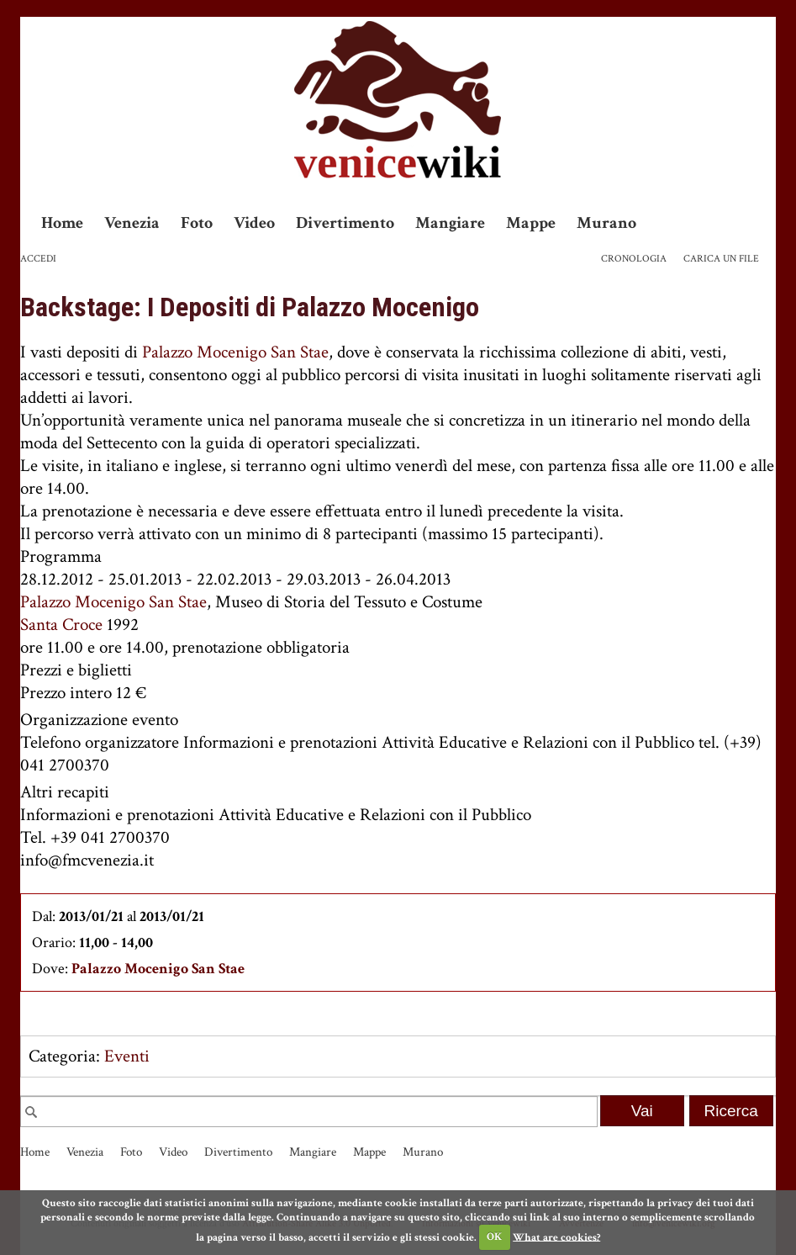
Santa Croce (61, 624)
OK (494, 1237)
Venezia (132, 223)
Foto (197, 223)
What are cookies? (556, 1237)
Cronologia (634, 258)
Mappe (531, 223)
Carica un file (721, 258)
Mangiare (450, 223)
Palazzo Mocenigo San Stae (235, 352)
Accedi (38, 258)
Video (254, 223)
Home (62, 223)
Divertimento (345, 223)
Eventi (127, 1056)
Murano (606, 223)
